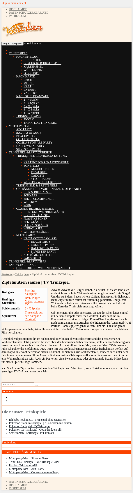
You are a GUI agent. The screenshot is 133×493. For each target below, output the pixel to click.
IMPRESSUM (17, 15)
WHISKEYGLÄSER (36, 231)
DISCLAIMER (18, 9)
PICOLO (29, 119)
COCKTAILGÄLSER (37, 215)
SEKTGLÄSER (33, 221)
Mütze (28, 301)
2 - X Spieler (32, 308)
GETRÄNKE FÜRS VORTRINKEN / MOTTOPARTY (49, 188)
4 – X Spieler (31, 112)
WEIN (27, 205)
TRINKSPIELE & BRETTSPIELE (37, 185)
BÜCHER (30, 159)
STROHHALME (41, 178)
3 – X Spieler (31, 109)
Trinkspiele (22, 274)
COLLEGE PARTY (28, 139)
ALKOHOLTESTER (43, 169)
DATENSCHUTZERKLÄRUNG (28, 12)
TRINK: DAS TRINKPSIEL (41, 122)
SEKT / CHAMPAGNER (39, 198)
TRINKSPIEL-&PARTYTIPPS (27, 261)
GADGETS (38, 175)
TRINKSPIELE (18, 53)
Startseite (7, 274)
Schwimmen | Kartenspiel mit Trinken (31, 432)
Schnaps (39, 301)
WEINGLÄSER (33, 228)
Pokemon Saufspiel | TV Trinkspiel (29, 426)
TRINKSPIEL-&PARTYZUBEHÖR (30, 152)
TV (27, 304)
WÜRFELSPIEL (33, 69)
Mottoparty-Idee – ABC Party (26, 468)
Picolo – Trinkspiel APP (23, 465)
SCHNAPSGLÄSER (36, 225)
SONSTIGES (31, 73)
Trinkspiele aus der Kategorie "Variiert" (34, 316)
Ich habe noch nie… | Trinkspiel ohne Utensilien (37, 419)
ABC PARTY (24, 129)
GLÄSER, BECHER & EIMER (35, 208)
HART (27, 86)
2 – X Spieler (31, 106)
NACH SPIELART (27, 56)
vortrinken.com (33, 43)
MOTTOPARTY (26, 235)
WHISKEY (30, 202)
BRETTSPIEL (32, 59)
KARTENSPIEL (33, 66)
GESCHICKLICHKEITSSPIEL (42, 63)
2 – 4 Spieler (31, 99)
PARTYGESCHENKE (22, 264)
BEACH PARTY (41, 241)
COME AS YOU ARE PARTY (34, 142)
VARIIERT (30, 93)
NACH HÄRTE (25, 76)
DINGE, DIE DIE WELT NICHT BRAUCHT (43, 268)
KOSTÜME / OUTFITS (38, 254)
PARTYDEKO (32, 258)
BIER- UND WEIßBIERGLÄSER (44, 211)
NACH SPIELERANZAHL (32, 96)
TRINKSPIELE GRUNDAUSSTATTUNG (41, 155)
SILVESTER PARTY (28, 149)
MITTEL (29, 83)
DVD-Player (32, 297)
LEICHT (29, 79)
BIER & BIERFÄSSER (38, 192)
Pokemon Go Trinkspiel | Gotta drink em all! (35, 429)
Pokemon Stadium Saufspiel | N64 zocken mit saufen (40, 423)
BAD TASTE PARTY (29, 132)
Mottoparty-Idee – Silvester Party (29, 458)
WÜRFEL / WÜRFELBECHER (42, 182)
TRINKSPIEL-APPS (28, 116)
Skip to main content (13, 3)
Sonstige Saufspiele (31, 292)
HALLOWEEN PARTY (30, 145)
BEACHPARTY (25, 135)
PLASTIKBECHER (35, 218)
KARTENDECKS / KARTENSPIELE (46, 162)
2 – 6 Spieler (31, 102)
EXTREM (30, 89)
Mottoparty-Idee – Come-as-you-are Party (34, 472)
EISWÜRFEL (39, 172)
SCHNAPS (30, 195)
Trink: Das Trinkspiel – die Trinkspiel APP (34, 461)
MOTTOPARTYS (19, 126)
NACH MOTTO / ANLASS (40, 238)
